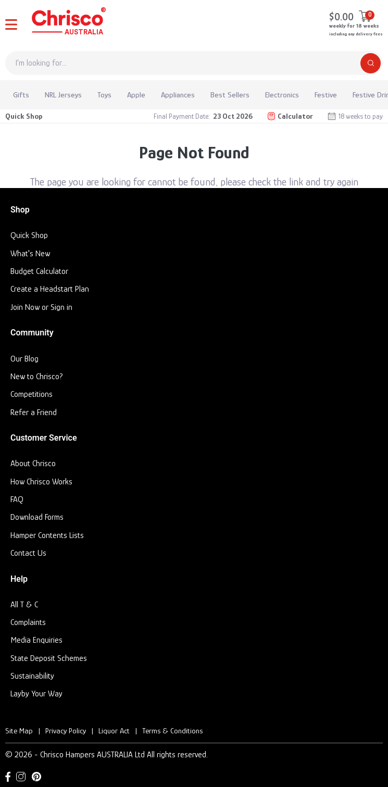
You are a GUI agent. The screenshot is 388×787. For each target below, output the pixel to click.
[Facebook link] (7, 776)
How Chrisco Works (41, 481)
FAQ (16, 499)
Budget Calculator (39, 271)
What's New (30, 253)
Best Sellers (229, 94)
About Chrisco (33, 463)
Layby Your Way (36, 693)
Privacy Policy (65, 730)
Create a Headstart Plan (49, 289)
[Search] (370, 63)
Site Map (19, 730)
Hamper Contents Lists (47, 535)
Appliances (178, 94)
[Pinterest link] (36, 776)
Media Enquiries (36, 640)
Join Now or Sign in (41, 307)
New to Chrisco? (36, 376)
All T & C (24, 604)
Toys (104, 94)
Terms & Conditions (172, 730)
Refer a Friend (33, 412)
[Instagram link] (21, 776)
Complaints (28, 622)
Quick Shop (24, 115)
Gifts (21, 94)
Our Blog (24, 359)
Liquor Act (114, 730)
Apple (136, 94)
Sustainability (32, 676)
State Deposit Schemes (48, 658)
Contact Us (28, 553)
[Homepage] (68, 23)
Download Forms (37, 517)
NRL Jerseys (63, 94)
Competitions (31, 394)
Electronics (282, 94)
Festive (326, 94)
